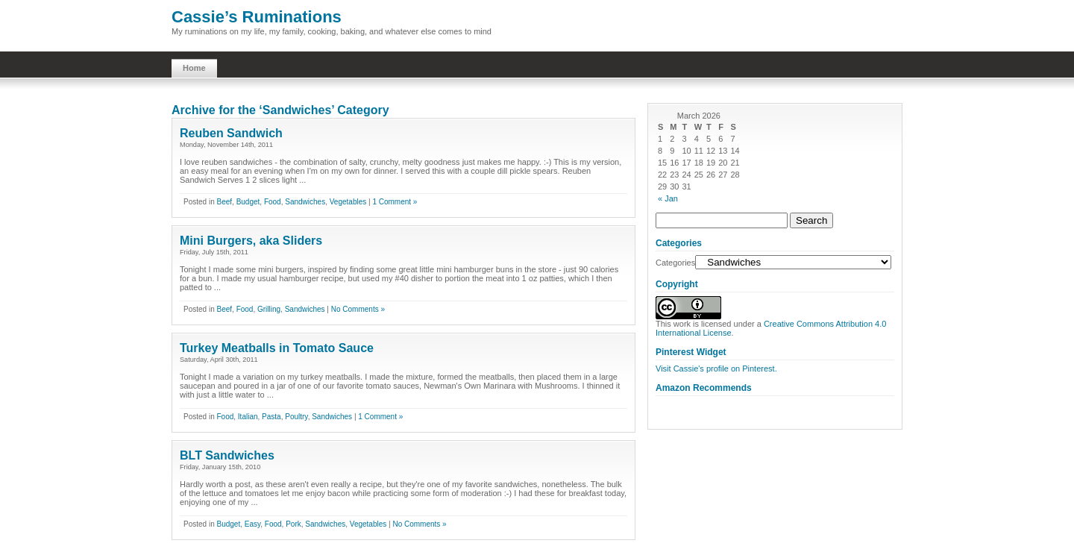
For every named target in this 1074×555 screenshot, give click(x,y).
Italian (248, 417)
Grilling (268, 309)
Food (272, 202)
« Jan (668, 198)
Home (194, 67)
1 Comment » (394, 202)
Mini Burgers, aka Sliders (251, 240)
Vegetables (348, 202)
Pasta (271, 417)
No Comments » (358, 309)
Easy (253, 524)
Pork (293, 524)
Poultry (296, 417)
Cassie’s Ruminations (257, 16)
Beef (224, 202)
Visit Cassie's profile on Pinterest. (716, 368)
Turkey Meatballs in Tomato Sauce (277, 348)
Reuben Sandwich (231, 133)
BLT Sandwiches (227, 455)
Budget (248, 202)
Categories (675, 262)
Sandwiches (305, 202)
